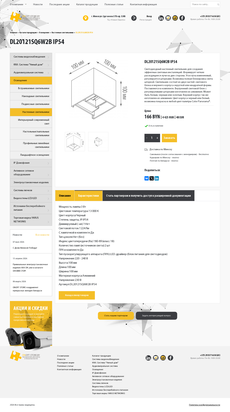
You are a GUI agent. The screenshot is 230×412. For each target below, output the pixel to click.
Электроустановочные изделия (32, 183)
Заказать (169, 138)
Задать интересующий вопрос (156, 316)
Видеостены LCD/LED (32, 198)
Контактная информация (143, 4)
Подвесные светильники (35, 104)
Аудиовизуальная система (32, 73)
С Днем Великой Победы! (25, 248)
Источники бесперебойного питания (32, 209)
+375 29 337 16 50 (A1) (210, 16)
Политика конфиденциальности (204, 405)
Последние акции (59, 4)
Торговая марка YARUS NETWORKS (32, 220)
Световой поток (69, 228)
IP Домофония (32, 163)
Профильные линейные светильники (36, 145)
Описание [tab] (65, 196)
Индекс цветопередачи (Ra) (77, 241)
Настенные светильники (62, 33)
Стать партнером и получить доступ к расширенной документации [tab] (148, 196)
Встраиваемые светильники (33, 88)
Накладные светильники (35, 96)
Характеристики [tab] (88, 196)
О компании (18, 4)
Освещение (44, 33)
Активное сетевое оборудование (32, 173)
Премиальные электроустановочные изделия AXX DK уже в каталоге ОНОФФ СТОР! (30, 267)
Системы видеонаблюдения (32, 57)
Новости (38, 4)
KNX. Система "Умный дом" (32, 65)
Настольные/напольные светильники (36, 133)
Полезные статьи (114, 4)
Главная (13, 33)
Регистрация (146, 20)
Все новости (42, 235)
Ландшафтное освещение (34, 155)
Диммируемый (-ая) (71, 224)
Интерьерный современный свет (33, 122)
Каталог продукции (87, 4)
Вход (149, 16)
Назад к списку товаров (77, 295)
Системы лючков (32, 191)
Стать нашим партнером (116, 316)
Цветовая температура (74, 211)
